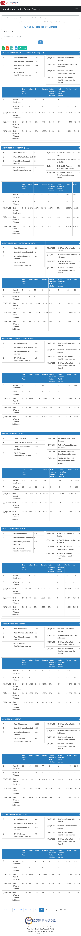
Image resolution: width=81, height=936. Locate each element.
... (10, 910)
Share (22, 48)
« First (5, 910)
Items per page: (52, 910)
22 (21, 910)
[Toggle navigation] (77, 3)
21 (15, 910)
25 (36, 910)
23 (26, 910)
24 (31, 910)
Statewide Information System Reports (20, 9)
